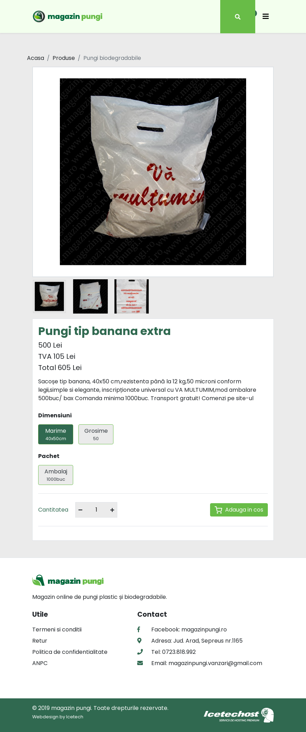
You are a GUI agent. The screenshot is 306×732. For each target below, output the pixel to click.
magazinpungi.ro (204, 629)
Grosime (96, 434)
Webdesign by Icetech (57, 717)
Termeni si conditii (57, 629)
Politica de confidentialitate (69, 652)
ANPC (40, 663)
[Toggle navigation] (265, 16)
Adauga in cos (239, 510)
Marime (56, 434)
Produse (64, 58)
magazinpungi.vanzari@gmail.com (214, 663)
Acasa (35, 58)
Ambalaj (56, 475)
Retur (39, 641)
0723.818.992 (178, 652)
